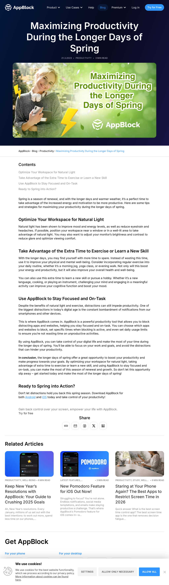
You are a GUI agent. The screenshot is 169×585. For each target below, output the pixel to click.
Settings (87, 571)
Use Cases (72, 7)
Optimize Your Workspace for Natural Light (46, 172)
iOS (44, 397)
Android (30, 397)
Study (136, 480)
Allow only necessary (118, 571)
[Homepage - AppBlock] (19, 7)
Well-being (29, 480)
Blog (103, 7)
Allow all (149, 571)
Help (91, 7)
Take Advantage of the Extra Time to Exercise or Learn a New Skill (62, 177)
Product (52, 7)
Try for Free (154, 7)
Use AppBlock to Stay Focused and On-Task (47, 183)
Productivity (84, 58)
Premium (117, 7)
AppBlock (24, 151)
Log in (135, 7)
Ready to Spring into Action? (37, 189)
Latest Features (70, 480)
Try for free (26, 413)
